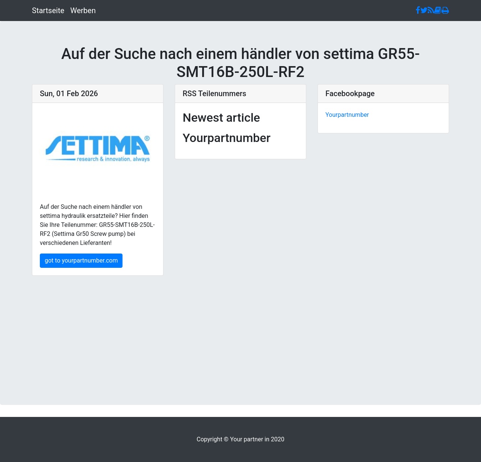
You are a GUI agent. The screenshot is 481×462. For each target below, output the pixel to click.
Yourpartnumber (347, 114)
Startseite (48, 10)
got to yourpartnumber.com (81, 260)
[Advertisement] (240, 328)
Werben (83, 10)
